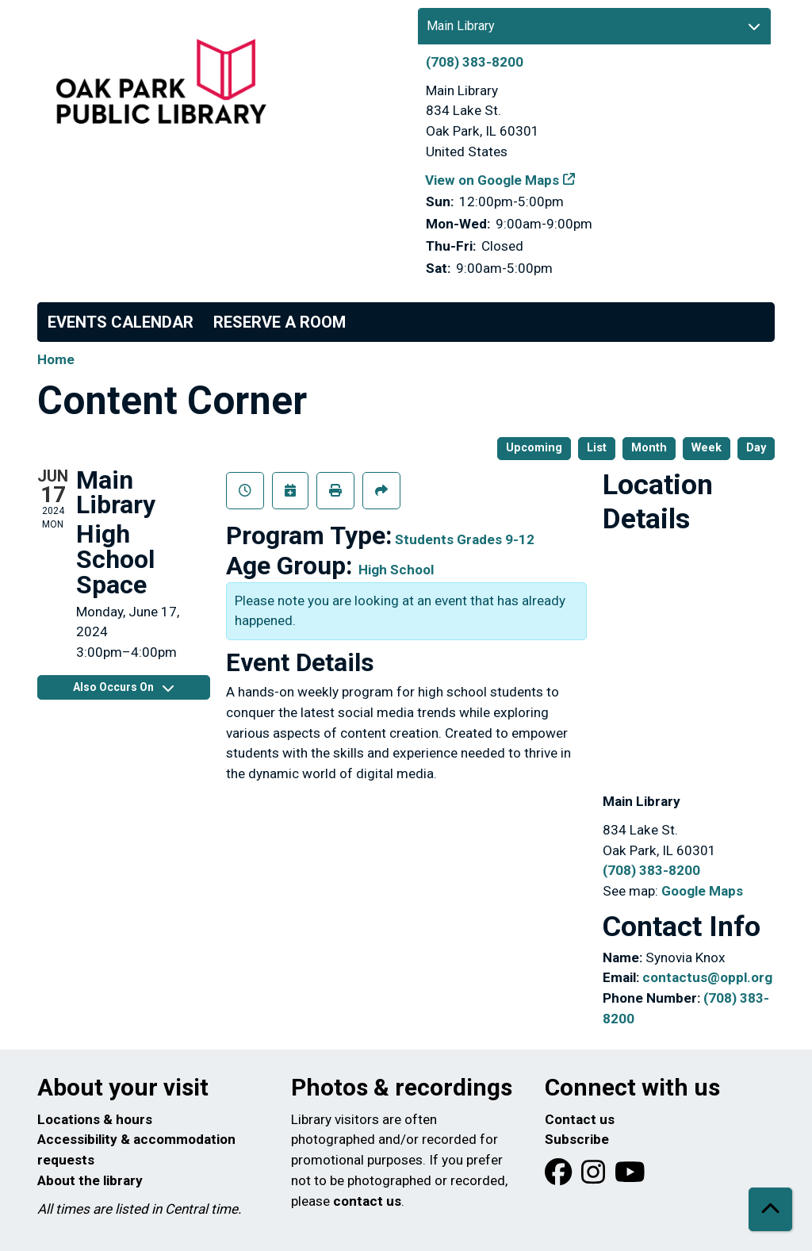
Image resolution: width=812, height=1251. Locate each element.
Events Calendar (120, 322)
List (597, 448)
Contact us (580, 1119)
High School (396, 570)
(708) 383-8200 (474, 62)
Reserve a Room (279, 322)
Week (706, 448)
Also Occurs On (123, 687)
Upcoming (534, 448)
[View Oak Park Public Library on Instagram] (594, 1177)
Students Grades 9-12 (464, 539)
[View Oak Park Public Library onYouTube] (630, 1177)
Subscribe (577, 1139)
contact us (367, 1201)
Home (56, 359)
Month (649, 448)
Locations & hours (94, 1119)
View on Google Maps (492, 180)
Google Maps (702, 891)
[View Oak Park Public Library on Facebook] (560, 1177)
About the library (90, 1180)
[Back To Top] (770, 1209)
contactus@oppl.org (707, 977)
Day (756, 448)
